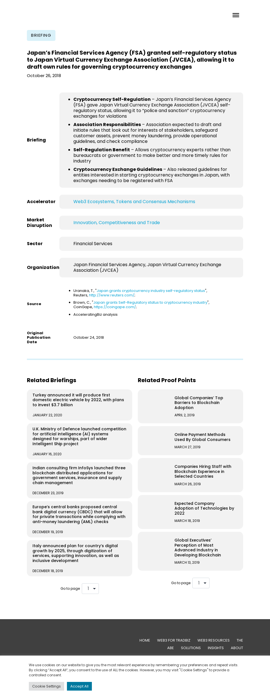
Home (144, 640)
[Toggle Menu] (235, 15)
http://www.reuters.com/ (111, 295)
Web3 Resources (213, 640)
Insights (216, 648)
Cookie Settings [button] (46, 686)
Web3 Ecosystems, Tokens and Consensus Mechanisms (134, 201)
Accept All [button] (79, 686)
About (237, 648)
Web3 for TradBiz (173, 640)
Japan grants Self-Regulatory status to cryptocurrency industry (150, 302)
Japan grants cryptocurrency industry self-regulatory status (151, 290)
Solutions (191, 648)
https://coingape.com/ (115, 307)
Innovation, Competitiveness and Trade (116, 222)
